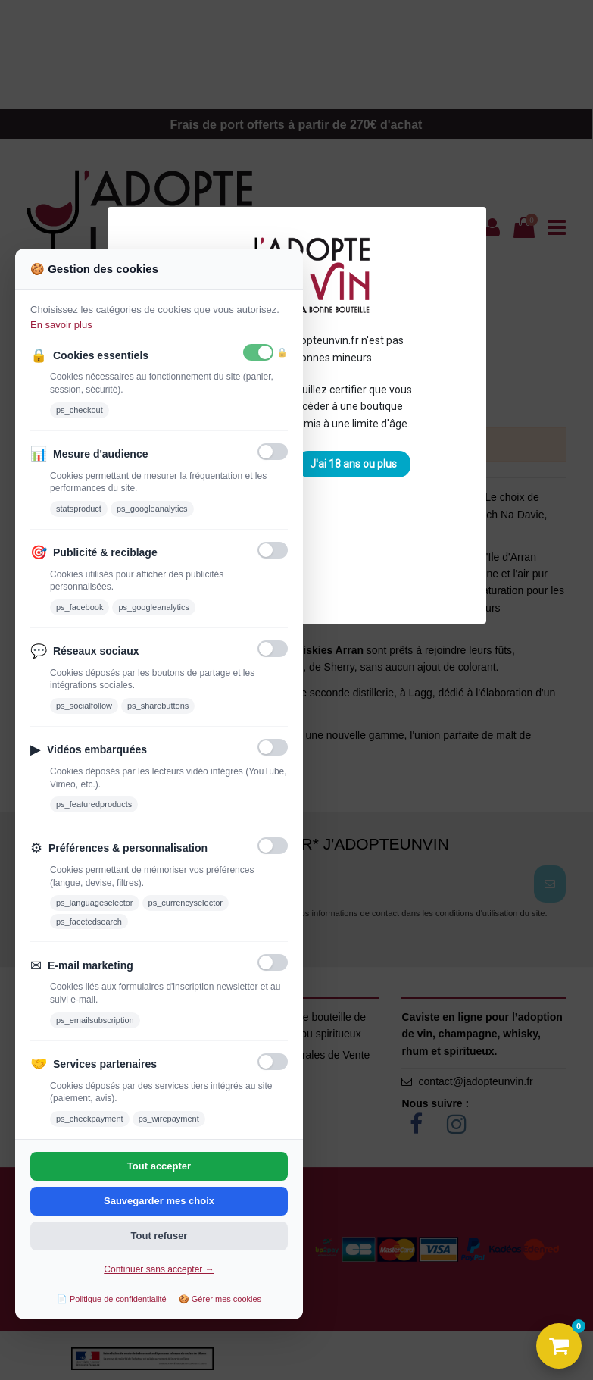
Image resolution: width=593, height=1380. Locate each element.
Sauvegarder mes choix (159, 1200)
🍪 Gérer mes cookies (220, 1298)
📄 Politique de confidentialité (112, 1298)
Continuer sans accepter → (159, 1269)
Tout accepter (159, 1166)
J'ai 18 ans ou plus (353, 464)
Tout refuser (159, 1235)
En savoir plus (61, 324)
